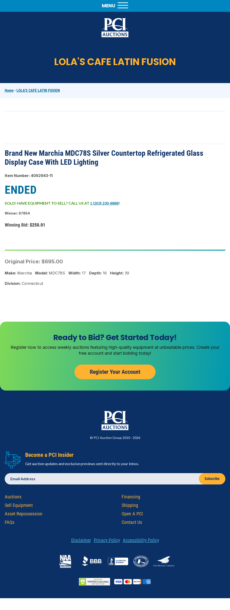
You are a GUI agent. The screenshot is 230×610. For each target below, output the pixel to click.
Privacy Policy (107, 542)
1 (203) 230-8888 (104, 203)
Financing (131, 498)
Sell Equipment (19, 507)
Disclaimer (81, 542)
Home (9, 90)
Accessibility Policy (141, 542)
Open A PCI (132, 515)
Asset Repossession (23, 515)
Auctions (13, 498)
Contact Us (132, 524)
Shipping (130, 507)
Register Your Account (115, 373)
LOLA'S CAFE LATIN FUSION (38, 90)
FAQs (9, 524)
